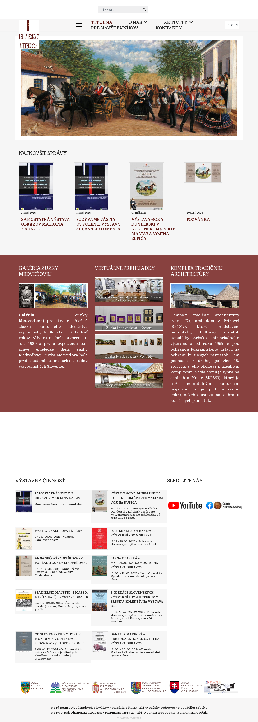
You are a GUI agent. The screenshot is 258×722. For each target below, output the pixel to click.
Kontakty (169, 27)
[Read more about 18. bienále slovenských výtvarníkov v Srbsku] (99, 538)
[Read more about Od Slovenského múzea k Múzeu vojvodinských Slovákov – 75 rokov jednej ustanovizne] (24, 642)
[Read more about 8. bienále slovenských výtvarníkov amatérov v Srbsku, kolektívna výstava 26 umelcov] (99, 600)
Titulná (101, 22)
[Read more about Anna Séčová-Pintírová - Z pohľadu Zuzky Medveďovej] (24, 566)
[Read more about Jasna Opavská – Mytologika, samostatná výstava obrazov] (99, 566)
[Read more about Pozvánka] (203, 172)
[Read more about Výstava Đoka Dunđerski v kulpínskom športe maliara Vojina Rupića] (146, 187)
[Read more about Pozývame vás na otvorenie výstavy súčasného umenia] (91, 187)
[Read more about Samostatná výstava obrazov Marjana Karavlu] (36, 187)
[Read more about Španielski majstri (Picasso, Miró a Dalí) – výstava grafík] (24, 600)
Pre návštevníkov (114, 27)
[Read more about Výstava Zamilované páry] (24, 538)
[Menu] (79, 25)
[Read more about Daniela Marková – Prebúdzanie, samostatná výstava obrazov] (99, 642)
